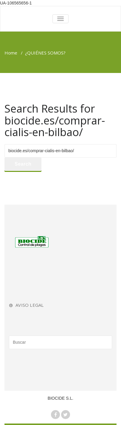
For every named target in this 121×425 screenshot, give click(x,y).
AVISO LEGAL (29, 305)
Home (10, 53)
